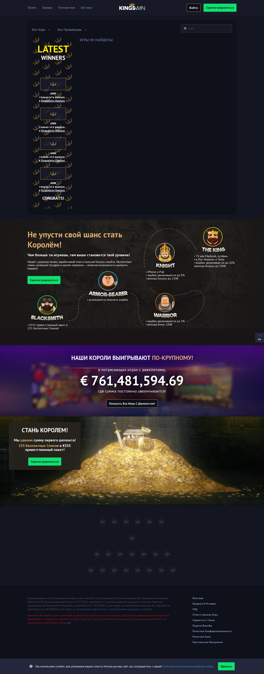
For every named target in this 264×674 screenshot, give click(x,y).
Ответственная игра (205, 614)
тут (69, 622)
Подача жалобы (202, 625)
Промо (31, 7)
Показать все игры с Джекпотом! (132, 403)
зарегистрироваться (220, 7)
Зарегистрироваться (45, 461)
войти (193, 8)
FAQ (194, 609)
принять (226, 666)
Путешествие (66, 7)
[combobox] (41, 30)
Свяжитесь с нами (203, 620)
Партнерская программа (207, 642)
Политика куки (201, 636)
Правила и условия (204, 603)
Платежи (197, 598)
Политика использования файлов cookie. (188, 666)
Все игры (86, 7)
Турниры (47, 7)
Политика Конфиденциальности (212, 631)
